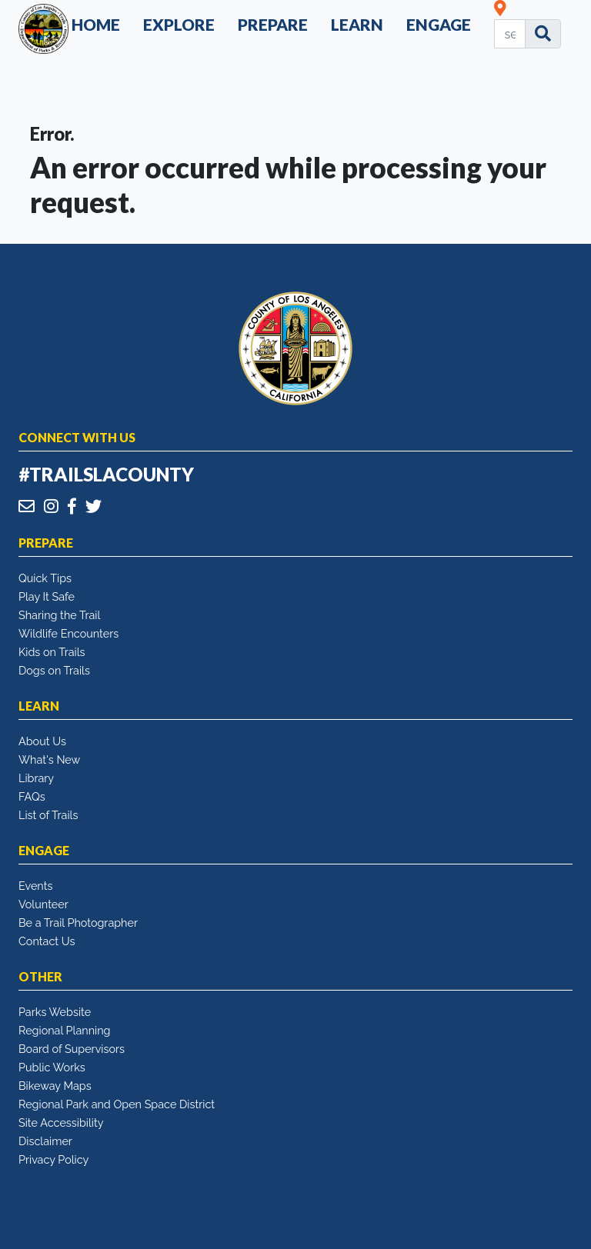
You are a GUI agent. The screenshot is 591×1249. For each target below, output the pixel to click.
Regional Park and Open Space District (116, 1104)
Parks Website (54, 1011)
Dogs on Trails (54, 670)
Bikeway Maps (55, 1085)
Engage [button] (438, 24)
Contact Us (46, 941)
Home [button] (96, 24)
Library (36, 777)
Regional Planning (64, 1030)
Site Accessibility (61, 1122)
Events (35, 885)
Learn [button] (357, 24)
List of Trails (48, 814)
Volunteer (43, 904)
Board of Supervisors (71, 1048)
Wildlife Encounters (68, 633)
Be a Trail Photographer (78, 922)
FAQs (31, 796)
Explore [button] (179, 24)
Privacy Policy (53, 1159)
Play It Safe (46, 596)
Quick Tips (45, 578)
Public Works (51, 1067)
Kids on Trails (51, 651)
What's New (49, 759)
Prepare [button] (273, 24)
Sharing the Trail (59, 614)
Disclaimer (45, 1140)
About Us (42, 741)
